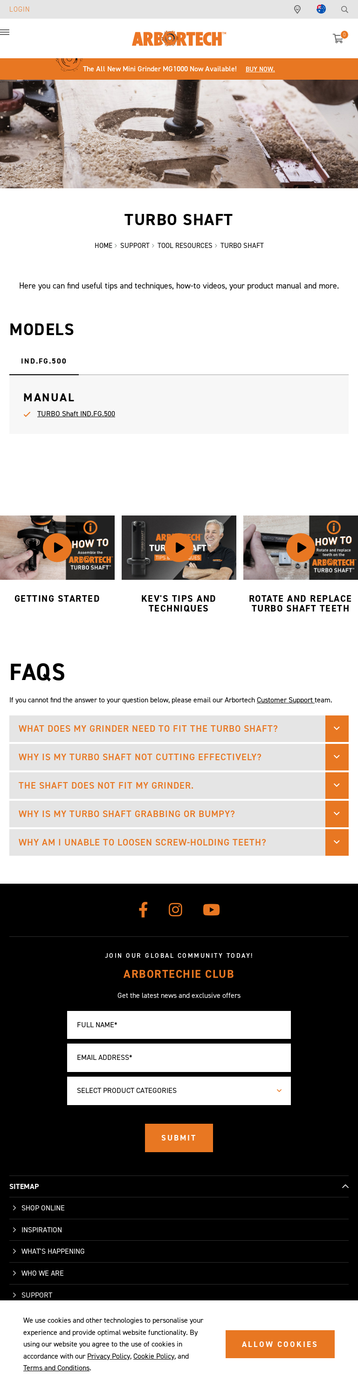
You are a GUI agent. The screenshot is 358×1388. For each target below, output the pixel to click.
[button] (14, 37)
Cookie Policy (153, 1356)
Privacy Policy (108, 1356)
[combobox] (179, 1091)
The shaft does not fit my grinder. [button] (106, 785)
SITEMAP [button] (24, 1186)
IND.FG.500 (44, 361)
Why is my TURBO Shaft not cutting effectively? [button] (140, 757)
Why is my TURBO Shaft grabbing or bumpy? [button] (127, 814)
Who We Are (42, 1273)
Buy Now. (260, 69)
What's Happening (53, 1251)
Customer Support (286, 700)
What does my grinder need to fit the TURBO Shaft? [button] (148, 728)
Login (19, 9)
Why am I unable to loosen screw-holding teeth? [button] (143, 842)
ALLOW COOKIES (280, 1344)
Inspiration (41, 1230)
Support (36, 1295)
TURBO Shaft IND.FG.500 (76, 414)
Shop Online (43, 1208)
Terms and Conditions (56, 1368)
